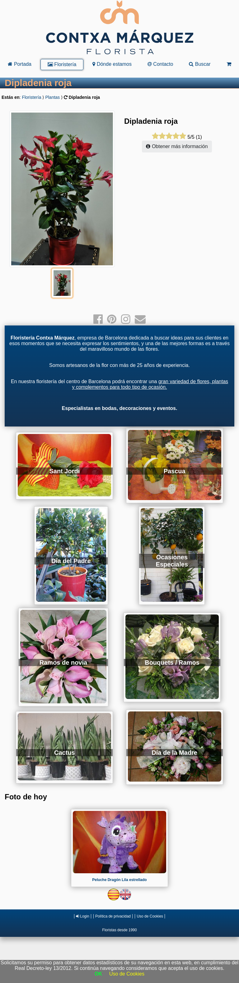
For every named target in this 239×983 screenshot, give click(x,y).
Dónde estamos (112, 64)
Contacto (160, 64)
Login (82, 916)
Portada (19, 64)
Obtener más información (177, 146)
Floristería (62, 64)
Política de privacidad (113, 916)
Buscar (199, 64)
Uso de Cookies (150, 916)
